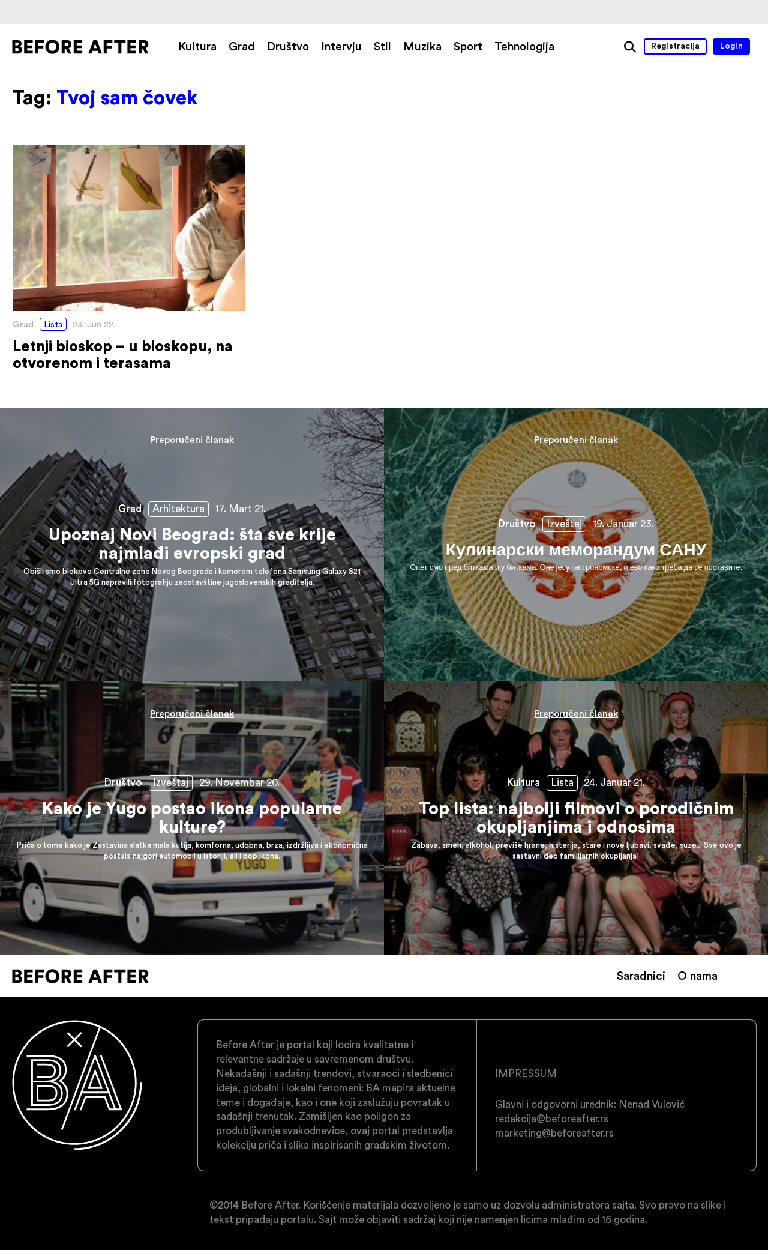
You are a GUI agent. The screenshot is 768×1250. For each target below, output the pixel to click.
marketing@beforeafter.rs (554, 1133)
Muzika (422, 46)
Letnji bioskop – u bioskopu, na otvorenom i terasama (129, 258)
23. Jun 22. (94, 324)
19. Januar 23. (623, 523)
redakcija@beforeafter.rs (551, 1118)
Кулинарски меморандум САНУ (576, 544)
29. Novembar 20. (239, 782)
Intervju (341, 46)
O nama (697, 975)
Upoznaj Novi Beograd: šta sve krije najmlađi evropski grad (192, 544)
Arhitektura (178, 508)
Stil (382, 46)
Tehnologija (524, 46)
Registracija (675, 45)
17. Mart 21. (240, 508)
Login (731, 45)
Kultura (197, 46)
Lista (53, 324)
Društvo (288, 46)
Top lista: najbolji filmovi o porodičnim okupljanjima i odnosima (576, 818)
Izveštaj (564, 523)
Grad (242, 46)
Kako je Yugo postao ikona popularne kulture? (192, 818)
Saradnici (641, 975)
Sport (468, 46)
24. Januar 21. (614, 782)
